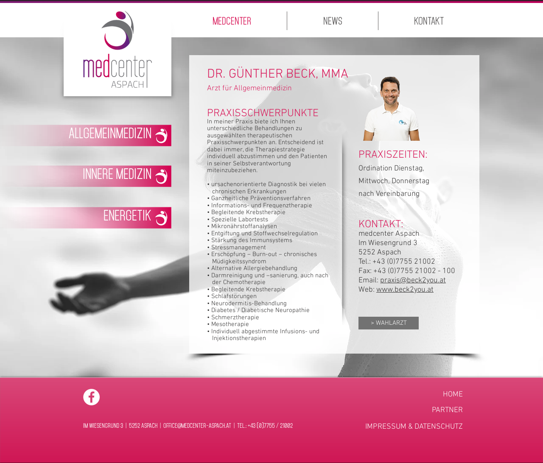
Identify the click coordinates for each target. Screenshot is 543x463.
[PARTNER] (425, 410)
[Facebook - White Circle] (91, 397)
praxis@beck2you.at (413, 280)
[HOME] (425, 394)
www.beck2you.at (405, 289)
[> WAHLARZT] (388, 323)
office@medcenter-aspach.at (197, 425)
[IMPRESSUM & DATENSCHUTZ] (414, 426)
